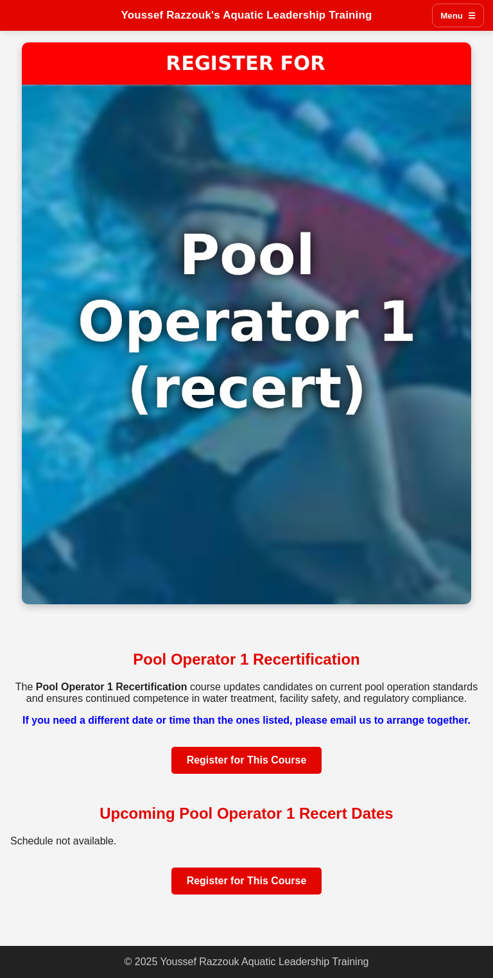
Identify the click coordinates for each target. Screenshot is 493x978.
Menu (458, 16)
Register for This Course (247, 760)
